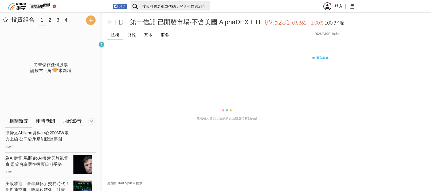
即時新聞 (45, 121)
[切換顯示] (91, 121)
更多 (164, 35)
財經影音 (72, 121)
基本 (148, 35)
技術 (115, 35)
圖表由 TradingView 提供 (124, 183)
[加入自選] (109, 22)
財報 (131, 35)
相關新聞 (18, 121)
